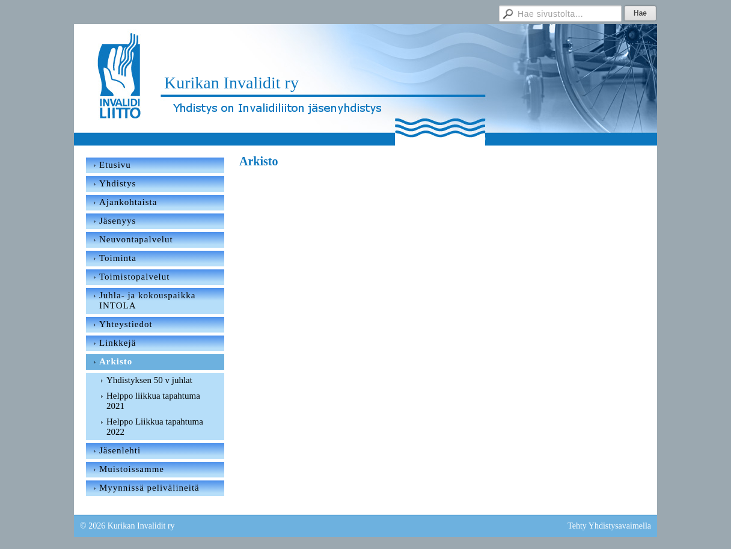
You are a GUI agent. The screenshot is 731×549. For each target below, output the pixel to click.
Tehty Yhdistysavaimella (609, 525)
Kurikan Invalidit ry (231, 82)
